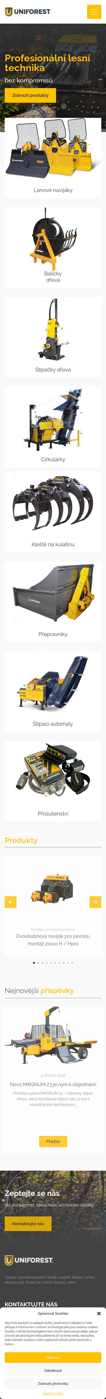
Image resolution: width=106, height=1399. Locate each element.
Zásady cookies (53, 1393)
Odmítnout (53, 1371)
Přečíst (53, 1141)
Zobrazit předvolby (53, 1384)
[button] (99, 1313)
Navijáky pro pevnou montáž (53, 929)
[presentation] (10, 902)
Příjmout (53, 1358)
